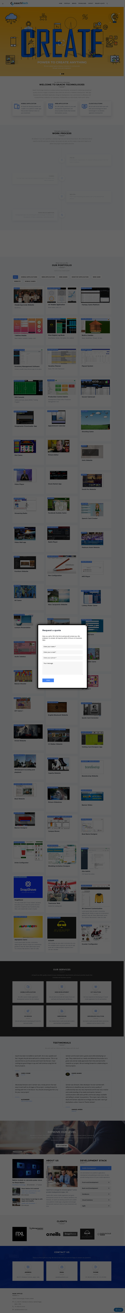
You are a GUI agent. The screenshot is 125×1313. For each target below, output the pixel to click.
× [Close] (86, 625)
